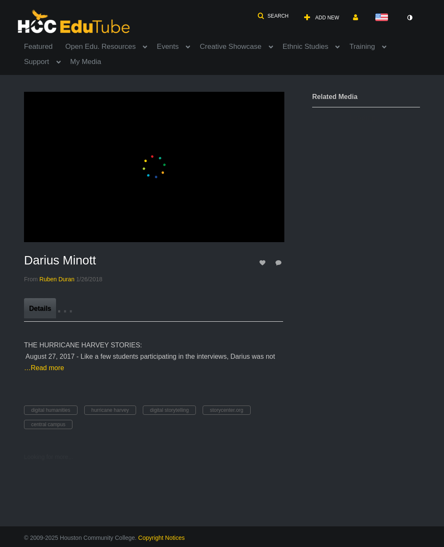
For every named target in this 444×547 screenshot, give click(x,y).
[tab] (40, 308)
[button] (273, 16)
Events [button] (168, 47)
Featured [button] (38, 47)
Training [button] (362, 47)
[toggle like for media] (263, 262)
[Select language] (383, 18)
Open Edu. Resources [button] (100, 47)
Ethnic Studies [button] (306, 47)
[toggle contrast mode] (409, 17)
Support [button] (36, 62)
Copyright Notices (161, 537)
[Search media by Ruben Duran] (57, 279)
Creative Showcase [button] (230, 47)
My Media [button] (86, 62)
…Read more (44, 367)
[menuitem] (44, 45)
